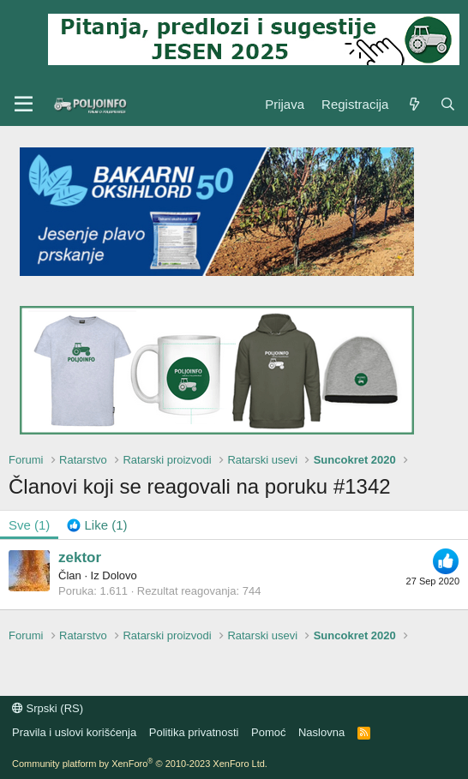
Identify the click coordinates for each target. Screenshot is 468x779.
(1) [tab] (29, 525)
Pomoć (268, 732)
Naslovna (321, 732)
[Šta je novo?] (413, 104)
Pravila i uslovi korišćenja (74, 732)
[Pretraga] (448, 104)
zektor (79, 557)
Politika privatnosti (194, 732)
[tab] (96, 525)
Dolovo (119, 575)
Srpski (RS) (47, 708)
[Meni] (23, 104)
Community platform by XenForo (139, 763)
